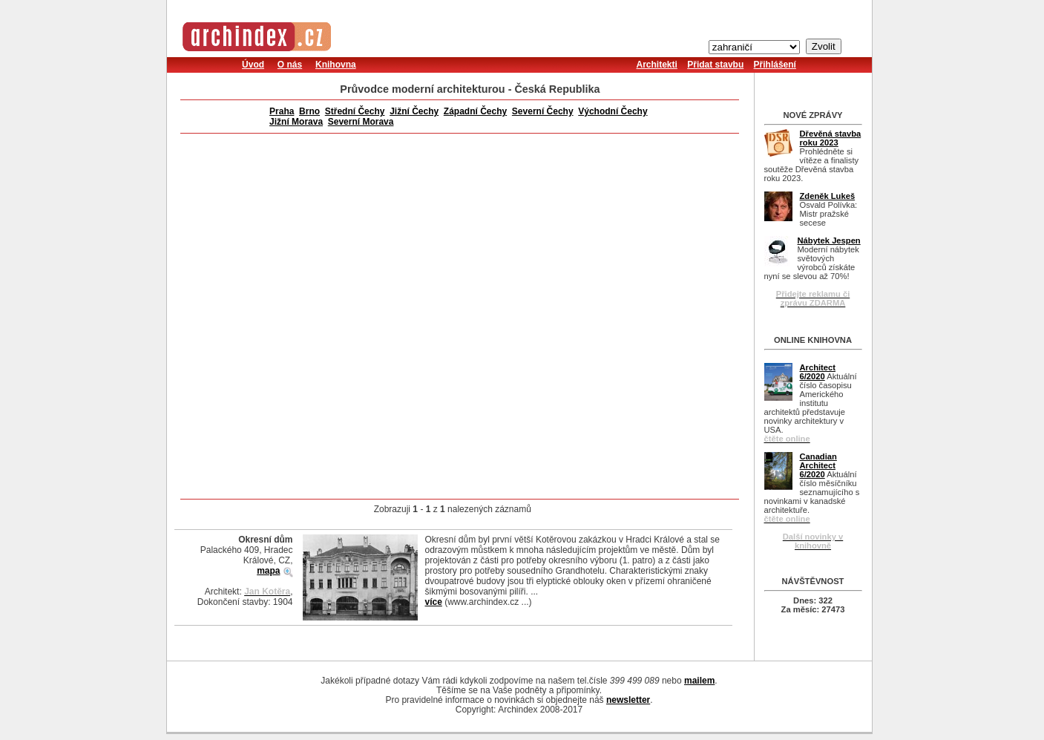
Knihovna (335, 64)
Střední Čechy (355, 111)
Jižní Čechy (414, 111)
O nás (290, 64)
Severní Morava (361, 122)
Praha (281, 111)
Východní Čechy (612, 111)
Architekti (657, 64)
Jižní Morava (296, 122)
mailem (699, 680)
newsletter (628, 700)
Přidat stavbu (715, 64)
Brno (309, 111)
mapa (268, 571)
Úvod (253, 64)
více (433, 602)
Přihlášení (775, 64)
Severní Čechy (543, 111)
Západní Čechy (475, 111)
